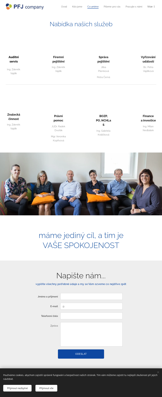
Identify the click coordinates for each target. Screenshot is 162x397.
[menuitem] (61, 7)
